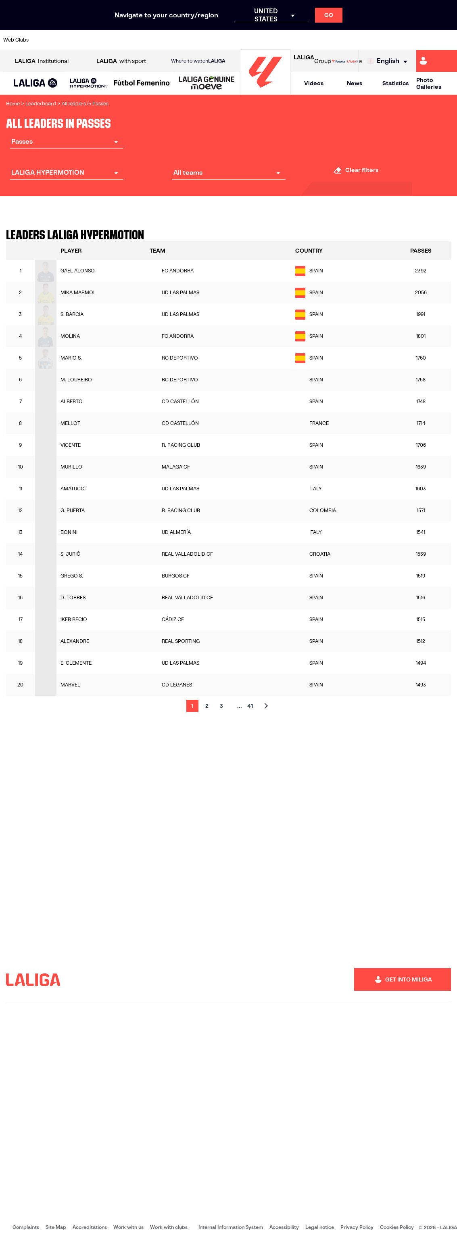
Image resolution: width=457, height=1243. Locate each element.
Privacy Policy (357, 1227)
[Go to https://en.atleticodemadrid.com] (65, 40)
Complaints (26, 1227)
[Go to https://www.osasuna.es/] (86, 40)
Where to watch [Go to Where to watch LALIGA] (198, 61)
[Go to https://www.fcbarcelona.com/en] (150, 40)
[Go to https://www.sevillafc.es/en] (405, 40)
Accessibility (284, 1227)
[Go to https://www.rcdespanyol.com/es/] (277, 40)
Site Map (56, 1227)
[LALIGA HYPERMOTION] (89, 83)
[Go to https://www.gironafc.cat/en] (193, 40)
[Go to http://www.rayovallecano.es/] (235, 40)
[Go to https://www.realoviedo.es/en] (363, 40)
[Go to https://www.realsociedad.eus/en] (384, 40)
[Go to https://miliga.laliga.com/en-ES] (436, 61)
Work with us (128, 1227)
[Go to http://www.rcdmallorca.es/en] (299, 40)
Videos (313, 83)
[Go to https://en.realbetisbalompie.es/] (320, 40)
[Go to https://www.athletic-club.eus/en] (44, 40)
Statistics (395, 83)
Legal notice (319, 1227)
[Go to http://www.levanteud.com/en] (214, 40)
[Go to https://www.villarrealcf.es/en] (448, 40)
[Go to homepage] (265, 91)
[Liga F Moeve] (141, 83)
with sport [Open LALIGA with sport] (121, 61)
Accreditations (90, 1227)
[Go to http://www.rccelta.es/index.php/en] (256, 40)
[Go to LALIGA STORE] (347, 61)
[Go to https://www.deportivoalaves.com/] (108, 40)
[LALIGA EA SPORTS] (35, 83)
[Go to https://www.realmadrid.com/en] (341, 40)
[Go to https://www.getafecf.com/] (171, 40)
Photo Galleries (428, 83)
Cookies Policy (397, 1227)
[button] (35, 83)
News (354, 83)
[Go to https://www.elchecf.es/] (129, 40)
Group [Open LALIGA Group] (312, 61)
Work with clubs (169, 1227)
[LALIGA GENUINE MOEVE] (206, 83)
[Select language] (389, 61)
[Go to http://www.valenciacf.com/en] (426, 40)
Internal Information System (230, 1227)
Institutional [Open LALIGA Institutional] (42, 61)
